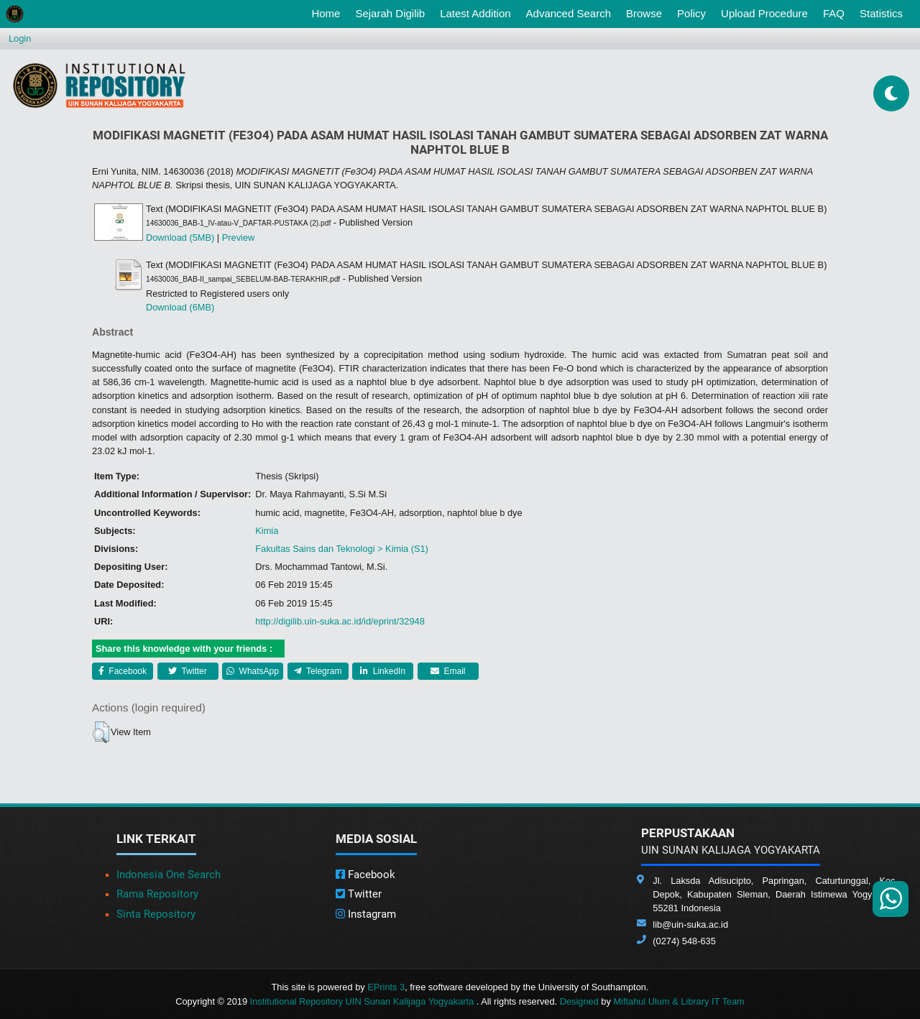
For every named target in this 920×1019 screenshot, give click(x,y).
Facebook (122, 671)
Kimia (266, 530)
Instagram (366, 914)
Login (20, 38)
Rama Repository (157, 893)
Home (328, 12)
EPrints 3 (386, 987)
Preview (238, 237)
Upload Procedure (764, 13)
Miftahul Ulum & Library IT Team (678, 1001)
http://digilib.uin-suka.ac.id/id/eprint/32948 (339, 621)
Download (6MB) (180, 307)
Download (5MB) (180, 237)
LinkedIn (382, 671)
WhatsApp (252, 671)
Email (448, 671)
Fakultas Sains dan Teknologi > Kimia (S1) (341, 548)
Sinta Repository (156, 914)
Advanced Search (568, 13)
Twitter (187, 671)
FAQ (834, 13)
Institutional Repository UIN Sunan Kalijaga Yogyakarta (363, 1001)
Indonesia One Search (168, 874)
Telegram (317, 671)
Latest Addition (475, 13)
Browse (644, 13)
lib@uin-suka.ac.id (690, 924)
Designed (579, 1001)
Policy (691, 13)
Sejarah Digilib (390, 13)
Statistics (881, 13)
